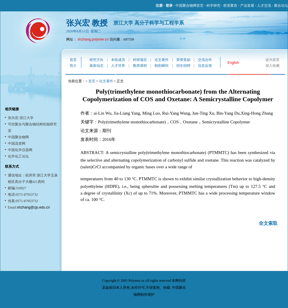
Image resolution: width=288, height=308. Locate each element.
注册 (159, 6)
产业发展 (247, 6)
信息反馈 (205, 66)
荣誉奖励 (183, 60)
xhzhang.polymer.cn (93, 39)
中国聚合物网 (18, 137)
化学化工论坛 (18, 156)
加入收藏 (273, 66)
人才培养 (118, 66)
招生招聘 (183, 66)
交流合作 (205, 60)
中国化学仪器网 (20, 150)
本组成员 (118, 60)
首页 (73, 60)
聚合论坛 (281, 6)
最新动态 (96, 66)
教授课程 (140, 66)
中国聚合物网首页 (189, 6)
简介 (73, 66)
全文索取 (268, 223)
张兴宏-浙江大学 (21, 118)
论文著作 (161, 60)
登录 (169, 6)
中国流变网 (16, 143)
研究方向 (96, 60)
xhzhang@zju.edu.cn (33, 207)
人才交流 (264, 6)
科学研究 (213, 6)
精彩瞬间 (161, 66)
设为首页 (273, 60)
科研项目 (140, 60)
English (233, 63)
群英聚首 (230, 6)
